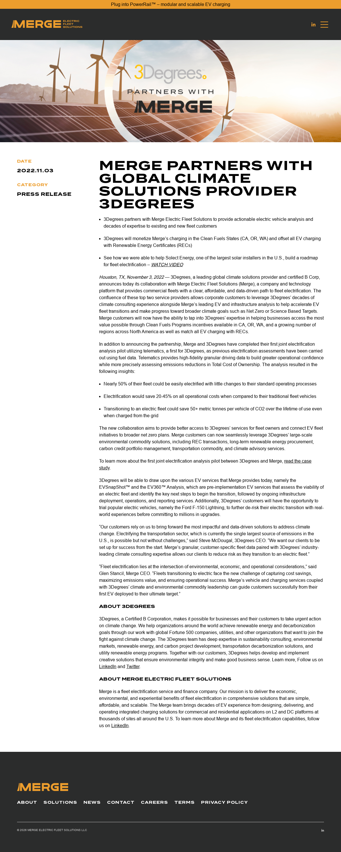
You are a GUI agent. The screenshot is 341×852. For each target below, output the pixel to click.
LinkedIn (107, 666)
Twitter (132, 666)
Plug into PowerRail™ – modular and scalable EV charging (170, 4)
